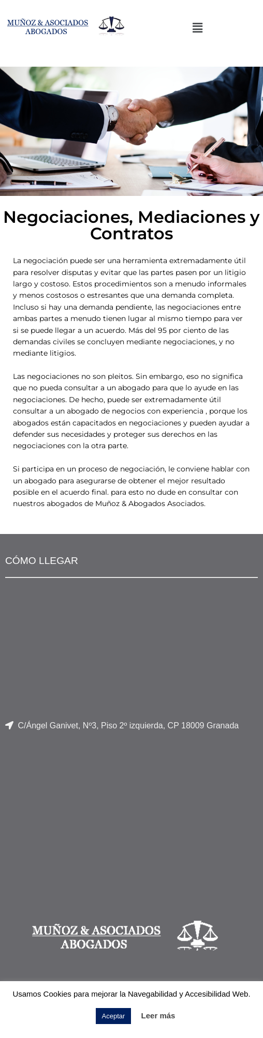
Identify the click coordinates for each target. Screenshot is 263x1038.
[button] (197, 28)
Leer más (158, 1015)
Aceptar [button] (113, 1016)
